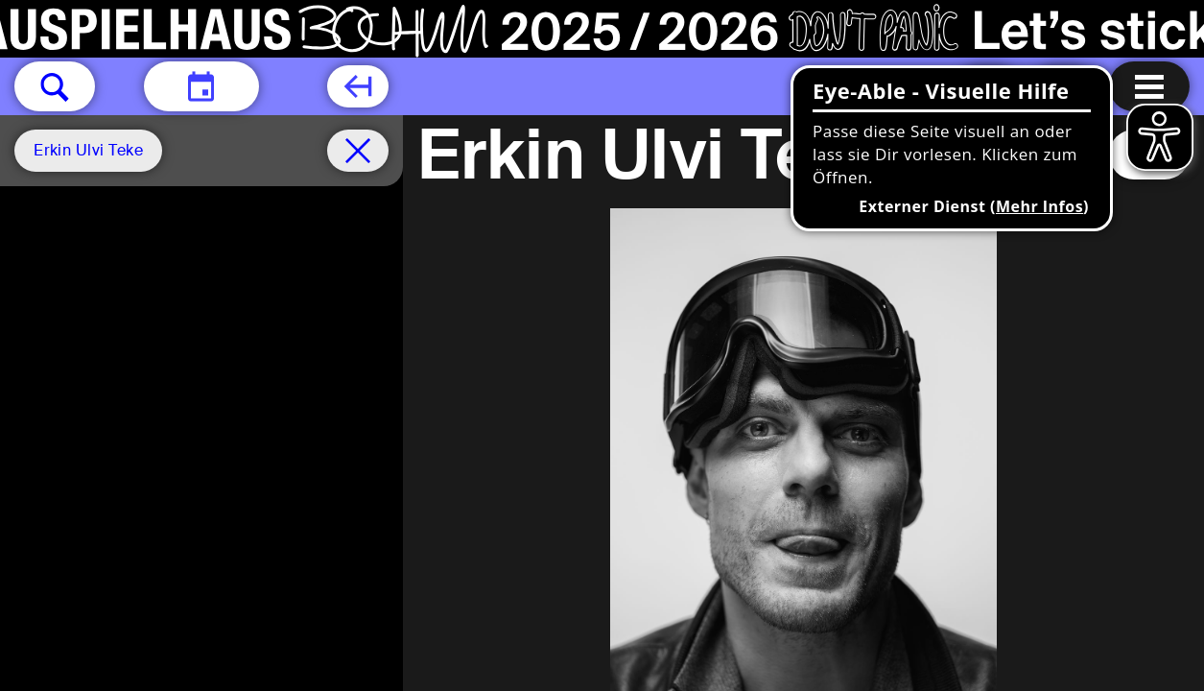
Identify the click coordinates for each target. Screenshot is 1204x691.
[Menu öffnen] (1149, 86)
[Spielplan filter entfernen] (358, 151)
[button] (54, 86)
